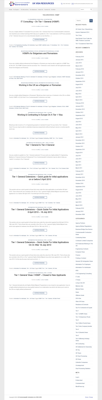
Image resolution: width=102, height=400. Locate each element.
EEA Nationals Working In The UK (29, 51)
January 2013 (79, 106)
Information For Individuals (46, 51)
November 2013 (80, 75)
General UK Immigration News (84, 261)
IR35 (77, 270)
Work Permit (20, 78)
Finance (78, 255)
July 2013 (78, 87)
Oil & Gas (78, 298)
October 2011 (79, 146)
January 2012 (79, 137)
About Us (40, 9)
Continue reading (40, 39)
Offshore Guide (80, 295)
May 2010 (78, 199)
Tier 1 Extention (49, 202)
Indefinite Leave (45, 45)
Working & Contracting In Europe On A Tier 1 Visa (39, 115)
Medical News (80, 289)
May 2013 (78, 94)
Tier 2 (47, 142)
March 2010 (79, 205)
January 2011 (79, 174)
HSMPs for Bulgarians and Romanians (39, 54)
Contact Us (47, 9)
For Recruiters (25, 9)
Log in (77, 377)
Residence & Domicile (82, 304)
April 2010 (78, 202)
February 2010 (80, 208)
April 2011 (78, 165)
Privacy (91, 397)
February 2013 (80, 103)
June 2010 (79, 196)
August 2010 (79, 189)
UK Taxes (78, 353)
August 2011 (79, 152)
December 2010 (80, 177)
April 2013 (78, 97)
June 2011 (79, 159)
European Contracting (44, 138)
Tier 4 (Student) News (82, 332)
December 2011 (80, 140)
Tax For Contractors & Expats (84, 307)
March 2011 (79, 168)
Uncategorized (80, 365)
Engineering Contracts (82, 249)
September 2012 (80, 115)
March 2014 (79, 66)
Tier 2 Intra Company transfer (84, 326)
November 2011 (80, 143)
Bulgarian (54, 76)
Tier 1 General (12, 46)
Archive (53, 9)
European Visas (80, 252)
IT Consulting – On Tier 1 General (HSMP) (40, 22)
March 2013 (79, 100)
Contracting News (81, 237)
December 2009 (80, 214)
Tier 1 (59, 45)
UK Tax (78, 350)
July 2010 (78, 193)
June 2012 (79, 124)
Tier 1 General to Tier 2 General (40, 145)
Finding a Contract (81, 258)
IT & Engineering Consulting (35, 19)
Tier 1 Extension (65, 45)
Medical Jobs (79, 286)
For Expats (16, 9)
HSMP (40, 45)
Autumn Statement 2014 (82, 32)
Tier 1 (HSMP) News (81, 314)
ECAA (63, 106)
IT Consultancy (53, 45)
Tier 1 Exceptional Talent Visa (84, 43)
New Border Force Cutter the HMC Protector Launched (84, 39)
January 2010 (79, 211)
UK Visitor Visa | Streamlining (84, 29)
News (77, 292)
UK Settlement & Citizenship (84, 347)
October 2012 (79, 112)
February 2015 (80, 56)
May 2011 (78, 162)
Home (10, 9)
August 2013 (79, 84)
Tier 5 (77, 335)
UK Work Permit (18, 108)
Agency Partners (80, 223)
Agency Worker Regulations (83, 226)
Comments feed (80, 383)
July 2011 (78, 155)
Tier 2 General (19, 46)
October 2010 (79, 183)
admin (46, 26)
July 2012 (78, 121)
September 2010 (80, 186)
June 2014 (79, 63)
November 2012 (80, 109)
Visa (15, 78)
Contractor (59, 76)
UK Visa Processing (81, 356)
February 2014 (80, 69)
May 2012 (78, 128)
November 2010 (80, 180)
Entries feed (79, 380)
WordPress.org (80, 386)
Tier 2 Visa (79, 35)
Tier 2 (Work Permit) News (83, 323)
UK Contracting (48, 19)
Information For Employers (83, 264)
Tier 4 (77, 329)
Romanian (68, 76)
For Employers (33, 9)
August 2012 (79, 118)
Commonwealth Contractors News (83, 233)
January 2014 (79, 72)
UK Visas (57, 51)
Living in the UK (80, 283)
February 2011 (80, 171)
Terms (86, 397)
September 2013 (80, 81)
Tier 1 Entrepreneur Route (83, 317)
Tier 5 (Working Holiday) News (82, 339)
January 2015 (79, 60)
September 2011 (80, 149)
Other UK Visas (80, 301)
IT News (78, 280)
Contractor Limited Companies (84, 240)
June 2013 (79, 90)
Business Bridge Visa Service (84, 229)
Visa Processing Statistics (83, 368)
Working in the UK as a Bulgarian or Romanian (40, 85)
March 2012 (79, 134)
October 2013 (79, 78)
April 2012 (78, 131)
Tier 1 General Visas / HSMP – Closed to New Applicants (40, 275)
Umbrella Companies (82, 362)
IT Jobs (78, 276)
